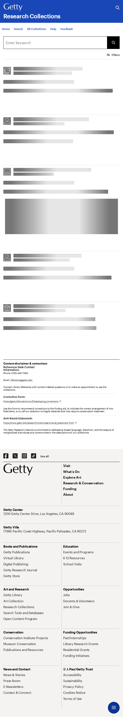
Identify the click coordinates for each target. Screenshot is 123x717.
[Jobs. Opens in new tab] (66, 595)
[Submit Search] (113, 42)
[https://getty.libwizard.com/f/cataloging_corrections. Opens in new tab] (32, 401)
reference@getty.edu (21, 380)
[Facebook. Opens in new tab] (5, 456)
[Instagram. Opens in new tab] (24, 456)
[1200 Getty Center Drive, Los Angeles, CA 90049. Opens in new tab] (39, 514)
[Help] (53, 29)
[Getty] (13, 7)
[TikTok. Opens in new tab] (33, 456)
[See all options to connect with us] (44, 456)
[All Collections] (36, 29)
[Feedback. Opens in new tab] (66, 29)
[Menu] (114, 708)
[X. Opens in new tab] (15, 456)
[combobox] (55, 42)
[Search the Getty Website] (118, 8)
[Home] (6, 29)
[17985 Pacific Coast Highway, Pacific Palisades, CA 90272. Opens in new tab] (45, 531)
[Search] (18, 29)
